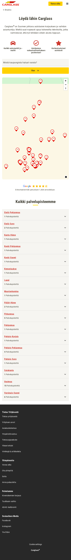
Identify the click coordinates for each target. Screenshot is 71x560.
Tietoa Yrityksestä (10, 412)
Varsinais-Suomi (12, 393)
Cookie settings (35, 544)
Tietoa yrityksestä (9, 416)
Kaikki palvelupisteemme (36, 201)
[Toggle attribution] (66, 177)
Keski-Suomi (10, 257)
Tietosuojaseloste (9, 440)
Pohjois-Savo (10, 359)
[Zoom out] (66, 85)
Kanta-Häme (10, 235)
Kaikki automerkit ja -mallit (13, 49)
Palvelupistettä (11, 216)
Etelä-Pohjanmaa (12, 212)
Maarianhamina (11, 291)
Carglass (35, 550)
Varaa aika (6, 465)
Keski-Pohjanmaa (12, 246)
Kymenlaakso (10, 269)
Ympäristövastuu (9, 434)
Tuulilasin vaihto (9, 501)
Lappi (6, 280)
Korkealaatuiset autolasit (59, 49)
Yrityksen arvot (8, 422)
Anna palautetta (9, 482)
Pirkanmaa (9, 314)
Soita (4, 476)
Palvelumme (7, 491)
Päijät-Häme (10, 302)
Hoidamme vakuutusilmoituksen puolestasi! (36, 50)
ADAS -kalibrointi (9, 507)
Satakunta (9, 370)
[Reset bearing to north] (66, 88)
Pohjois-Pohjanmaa (13, 348)
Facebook (6, 520)
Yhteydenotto (8, 460)
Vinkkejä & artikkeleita (11, 451)
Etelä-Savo (9, 223)
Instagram (6, 526)
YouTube (6, 532)
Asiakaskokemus (9, 428)
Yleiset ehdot (7, 446)
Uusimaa (8, 381)
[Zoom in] (66, 81)
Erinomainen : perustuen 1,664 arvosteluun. (35, 190)
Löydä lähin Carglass (35, 18)
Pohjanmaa (9, 325)
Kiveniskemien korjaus (11, 495)
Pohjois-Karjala (11, 336)
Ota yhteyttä (7, 471)
